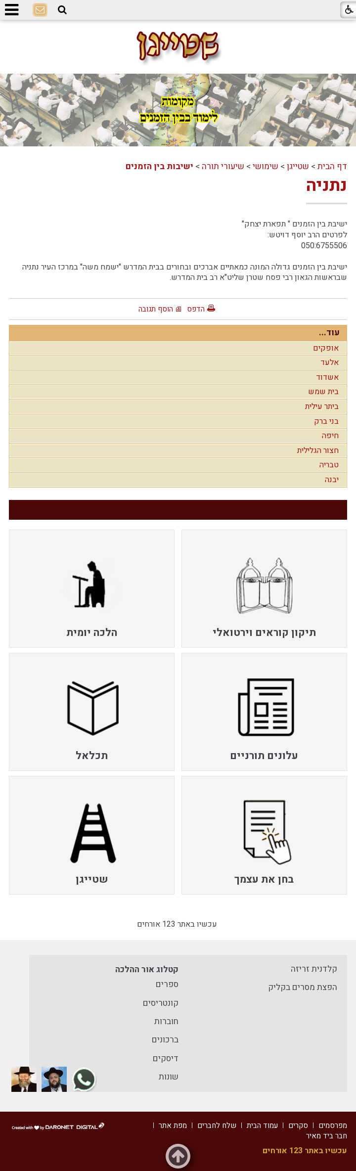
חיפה (330, 436)
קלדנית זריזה (314, 969)
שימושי (265, 166)
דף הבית (332, 166)
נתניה (326, 185)
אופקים (326, 348)
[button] (62, 10)
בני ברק (326, 421)
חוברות (166, 1021)
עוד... (329, 332)
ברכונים (165, 1040)
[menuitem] (264, 589)
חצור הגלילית (318, 450)
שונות (168, 1077)
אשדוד (327, 377)
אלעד (329, 362)
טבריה (329, 465)
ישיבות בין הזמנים (159, 166)
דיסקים (165, 1058)
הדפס (196, 309)
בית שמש (323, 392)
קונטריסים (160, 1003)
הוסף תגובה (155, 309)
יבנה (332, 480)
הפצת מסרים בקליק (302, 987)
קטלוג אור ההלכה (146, 969)
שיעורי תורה (223, 166)
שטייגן (298, 166)
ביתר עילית (322, 406)
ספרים (167, 984)
